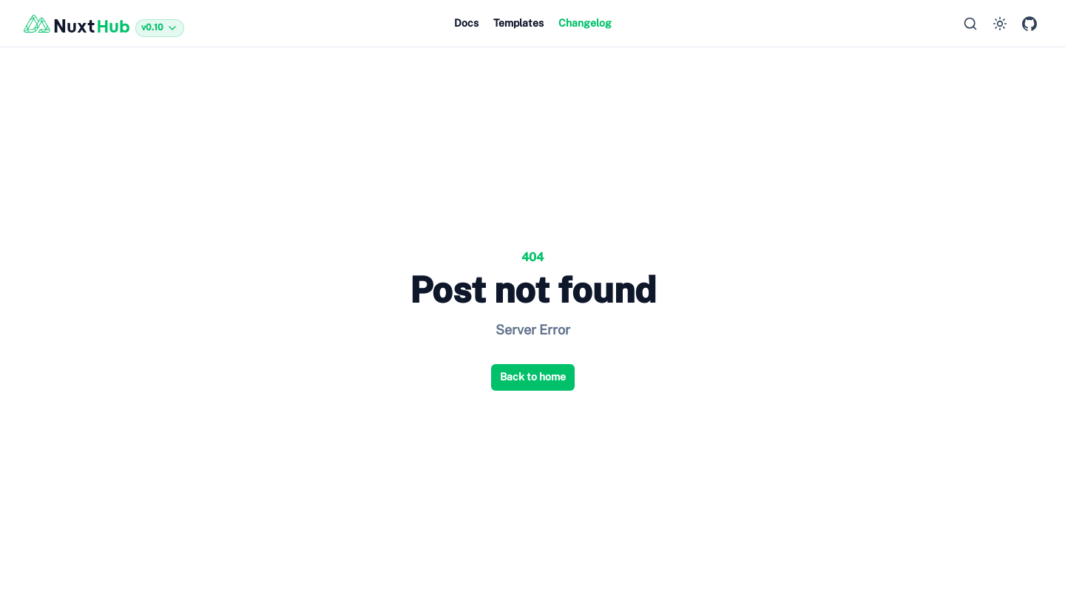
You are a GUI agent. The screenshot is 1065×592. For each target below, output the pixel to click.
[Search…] (970, 24)
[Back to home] (104, 24)
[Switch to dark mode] (1000, 24)
